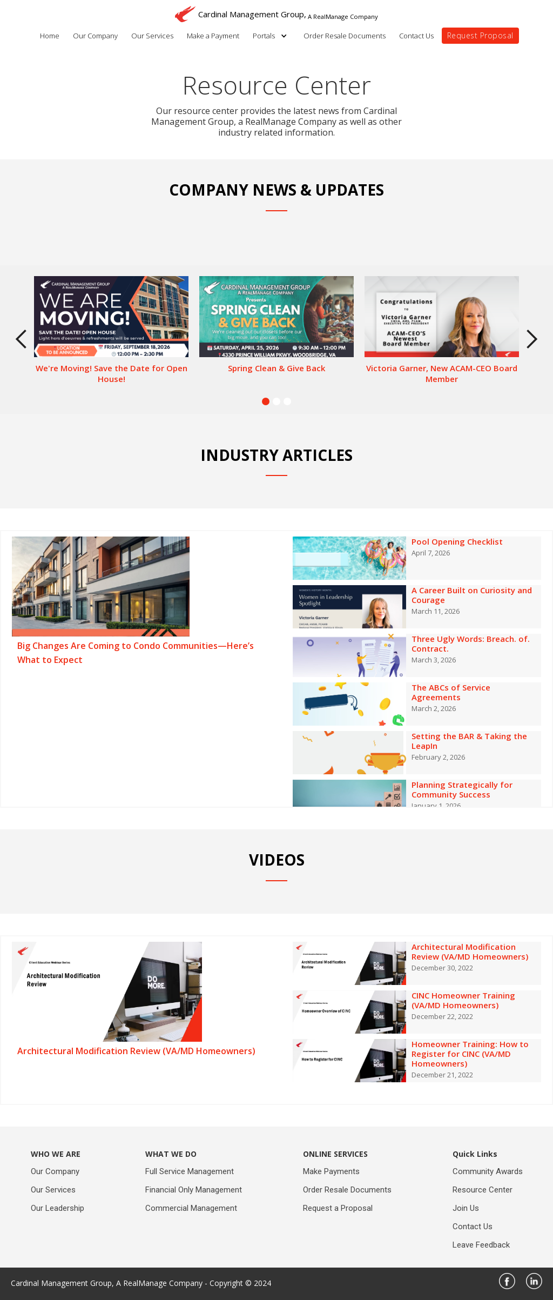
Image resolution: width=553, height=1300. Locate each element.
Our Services (152, 36)
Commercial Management (191, 1208)
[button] (272, 35)
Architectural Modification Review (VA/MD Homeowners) (136, 1051)
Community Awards (488, 1171)
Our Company (95, 36)
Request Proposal (480, 35)
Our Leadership (57, 1208)
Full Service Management (189, 1171)
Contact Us (416, 36)
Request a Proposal (338, 1208)
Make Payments (331, 1171)
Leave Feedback (481, 1245)
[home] (277, 11)
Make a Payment (213, 36)
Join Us (466, 1208)
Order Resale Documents (345, 36)
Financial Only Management (193, 1190)
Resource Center (482, 1190)
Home (49, 36)
